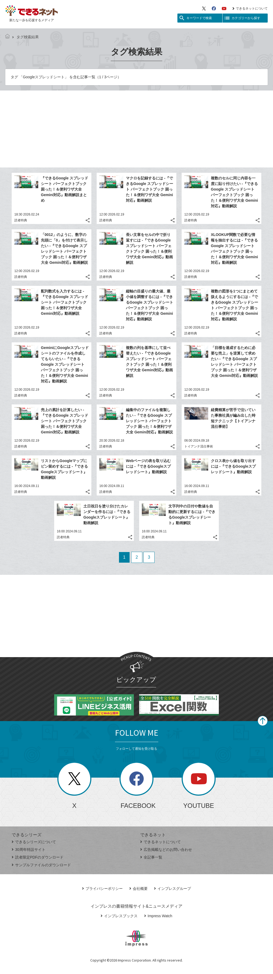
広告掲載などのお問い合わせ (166, 849)
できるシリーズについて (34, 842)
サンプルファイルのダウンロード (41, 865)
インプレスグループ (172, 888)
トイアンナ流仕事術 (198, 446)
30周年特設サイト (28, 849)
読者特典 (20, 220)
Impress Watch (158, 916)
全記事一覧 (151, 857)
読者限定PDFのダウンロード (37, 857)
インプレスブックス (119, 916)
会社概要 (138, 888)
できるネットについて (250, 8)
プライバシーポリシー (102, 888)
